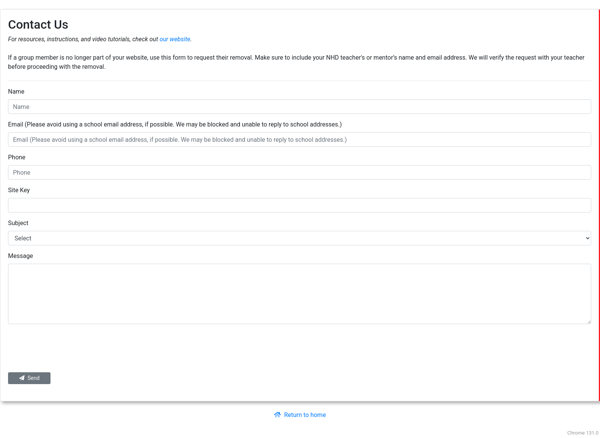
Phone (16, 157)
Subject (18, 223)
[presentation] (299, 348)
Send (29, 378)
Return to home (300, 415)
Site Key (19, 190)
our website (175, 39)
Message (20, 256)
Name (16, 91)
